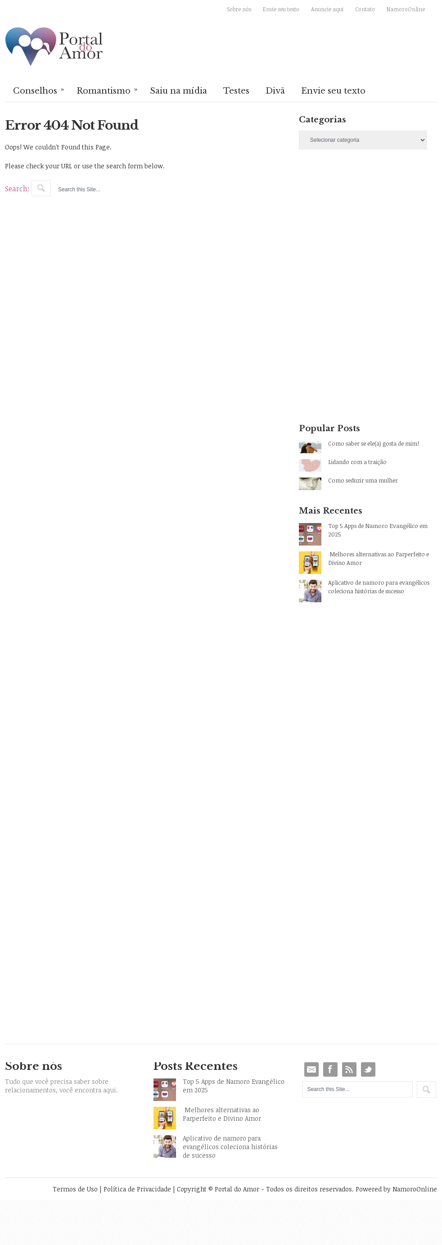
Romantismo (108, 90)
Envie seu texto (281, 9)
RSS (349, 1069)
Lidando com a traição (357, 462)
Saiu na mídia (178, 91)
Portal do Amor (54, 47)
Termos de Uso (75, 1189)
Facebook (330, 1069)
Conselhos (39, 90)
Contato (365, 9)
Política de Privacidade (137, 1189)
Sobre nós (239, 9)
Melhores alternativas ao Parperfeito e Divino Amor (378, 558)
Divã (275, 91)
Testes (236, 91)
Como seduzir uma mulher (363, 480)
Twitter (368, 1069)
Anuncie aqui (327, 9)
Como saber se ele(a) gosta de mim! (373, 443)
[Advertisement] (351, 225)
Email (311, 1069)
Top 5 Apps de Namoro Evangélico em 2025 (378, 530)
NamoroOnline (406, 9)
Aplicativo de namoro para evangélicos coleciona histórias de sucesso (378, 586)
